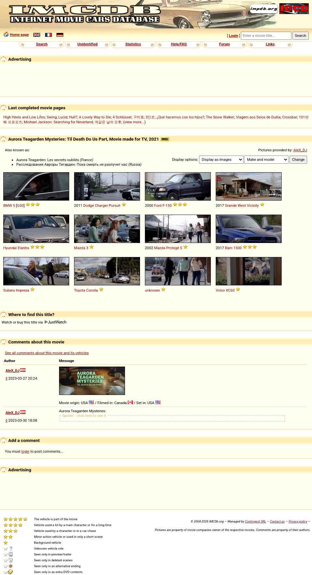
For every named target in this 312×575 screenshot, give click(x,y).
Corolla (92, 290)
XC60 (230, 290)
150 (168, 205)
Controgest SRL (255, 521)
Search (41, 44)
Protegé (172, 248)
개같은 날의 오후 (108, 122)
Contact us (277, 521)
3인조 (150, 117)
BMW (7, 205)
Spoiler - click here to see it (84, 415)
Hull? (73, 117)
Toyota (79, 290)
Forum (224, 44)
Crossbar (289, 117)
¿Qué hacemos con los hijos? (180, 117)
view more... (135, 122)
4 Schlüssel (122, 117)
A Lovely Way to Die (95, 117)
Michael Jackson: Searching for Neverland (58, 122)
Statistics (133, 44)
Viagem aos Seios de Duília (258, 117)
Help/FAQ (179, 44)
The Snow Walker (220, 117)
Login (233, 35)
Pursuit (114, 205)
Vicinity (253, 205)
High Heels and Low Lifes (24, 117)
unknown (152, 290)
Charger (101, 205)
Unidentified (87, 44)
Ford (158, 205)
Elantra (23, 248)
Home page (19, 34)
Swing (52, 117)
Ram (228, 248)
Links (270, 44)
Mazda (79, 248)
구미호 (138, 117)
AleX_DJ (300, 150)
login (26, 451)
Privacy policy (298, 521)
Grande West (235, 205)
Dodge (88, 205)
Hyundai (10, 248)
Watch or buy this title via (34, 322)
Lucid (62, 117)
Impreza (22, 290)
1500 (237, 248)
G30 (20, 205)
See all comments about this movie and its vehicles (47, 353)
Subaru (9, 290)
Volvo (220, 290)
